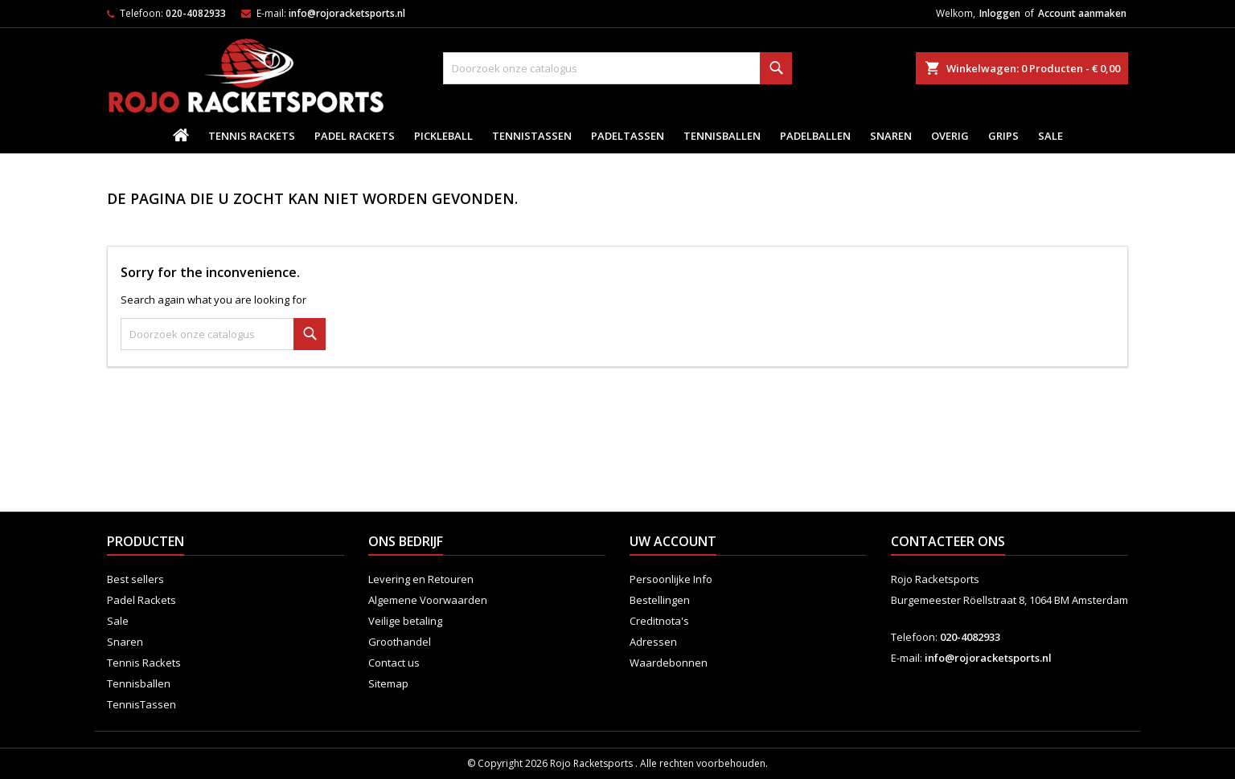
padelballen (815, 135)
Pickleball (443, 135)
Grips (1003, 135)
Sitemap (388, 683)
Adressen (653, 641)
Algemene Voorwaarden (427, 600)
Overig (950, 135)
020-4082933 (196, 13)
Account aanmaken (1082, 13)
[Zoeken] (617, 68)
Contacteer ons (948, 541)
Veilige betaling (405, 621)
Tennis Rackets (251, 135)
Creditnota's (659, 621)
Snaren (891, 135)
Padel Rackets (354, 135)
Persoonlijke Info (671, 579)
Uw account (673, 541)
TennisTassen (532, 135)
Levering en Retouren (421, 579)
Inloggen (999, 13)
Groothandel (399, 641)
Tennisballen (722, 135)
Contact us (394, 662)
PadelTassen (627, 135)
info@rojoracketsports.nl (347, 13)
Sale (1050, 135)
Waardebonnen (669, 662)
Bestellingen (660, 600)
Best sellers (135, 579)
